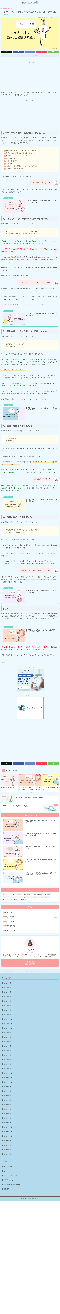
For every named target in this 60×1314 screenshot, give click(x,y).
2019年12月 (8, 1127)
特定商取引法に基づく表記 (12, 1184)
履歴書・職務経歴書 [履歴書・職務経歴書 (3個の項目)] (38, 894)
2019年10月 (8, 1136)
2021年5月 (7, 1050)
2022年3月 (7, 1005)
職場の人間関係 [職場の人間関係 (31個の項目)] (45, 897)
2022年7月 (7, 987)
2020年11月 (8, 1077)
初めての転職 (5, 8)
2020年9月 (7, 1086)
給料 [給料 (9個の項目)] (29, 897)
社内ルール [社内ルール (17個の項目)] (21, 897)
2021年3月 (7, 1059)
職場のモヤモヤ (31, 930)
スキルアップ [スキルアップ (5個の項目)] (8, 894)
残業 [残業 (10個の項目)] (6, 897)
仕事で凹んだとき (31, 912)
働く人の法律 (31, 917)
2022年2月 (7, 1010)
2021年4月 (7, 1055)
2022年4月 (7, 1001)
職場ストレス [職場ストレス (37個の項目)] (8, 899)
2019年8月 (7, 1145)
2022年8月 (7, 983)
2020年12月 (8, 1073)
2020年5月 (7, 1104)
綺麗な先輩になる (31, 926)
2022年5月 (7, 996)
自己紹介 (6, 1189)
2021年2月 (7, 1064)
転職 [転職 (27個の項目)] (17, 899)
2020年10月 (8, 1082)
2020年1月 (7, 1122)
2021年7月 (7, 1041)
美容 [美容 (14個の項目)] (36, 897)
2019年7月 (7, 1149)
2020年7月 (7, 1095)
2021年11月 (8, 1023)
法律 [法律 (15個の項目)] (13, 897)
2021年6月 (7, 1046)
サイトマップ (8, 1171)
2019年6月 (7, 1154)
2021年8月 (7, 1037)
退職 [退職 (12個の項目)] (24, 899)
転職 (4, 662)
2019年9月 (7, 1140)
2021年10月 (8, 1028)
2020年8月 (7, 1091)
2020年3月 (7, 1113)
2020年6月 (7, 1100)
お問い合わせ (8, 1166)
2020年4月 (7, 1109)
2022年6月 (7, 992)
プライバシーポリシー (10, 1175)
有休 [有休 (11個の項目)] (48, 894)
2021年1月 (7, 1068)
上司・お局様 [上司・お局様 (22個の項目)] (18, 894)
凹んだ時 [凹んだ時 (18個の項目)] (27, 894)
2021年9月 (7, 1032)
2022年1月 (7, 1014)
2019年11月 (8, 1131)
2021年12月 (8, 1019)
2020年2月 (7, 1118)
